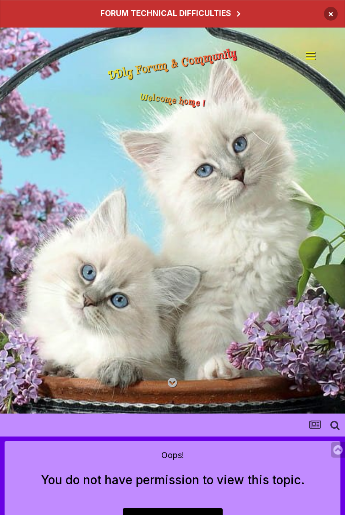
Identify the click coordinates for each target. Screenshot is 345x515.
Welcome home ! (172, 101)
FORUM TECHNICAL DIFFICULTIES (165, 13)
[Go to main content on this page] (172, 383)
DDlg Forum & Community (172, 65)
